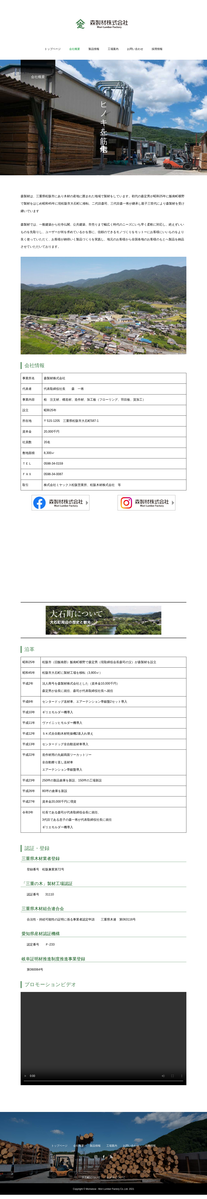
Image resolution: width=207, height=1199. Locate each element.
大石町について (91, 1177)
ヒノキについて (115, 1177)
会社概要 (74, 48)
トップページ (53, 48)
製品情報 (93, 48)
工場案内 (113, 48)
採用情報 (157, 48)
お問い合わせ (135, 48)
